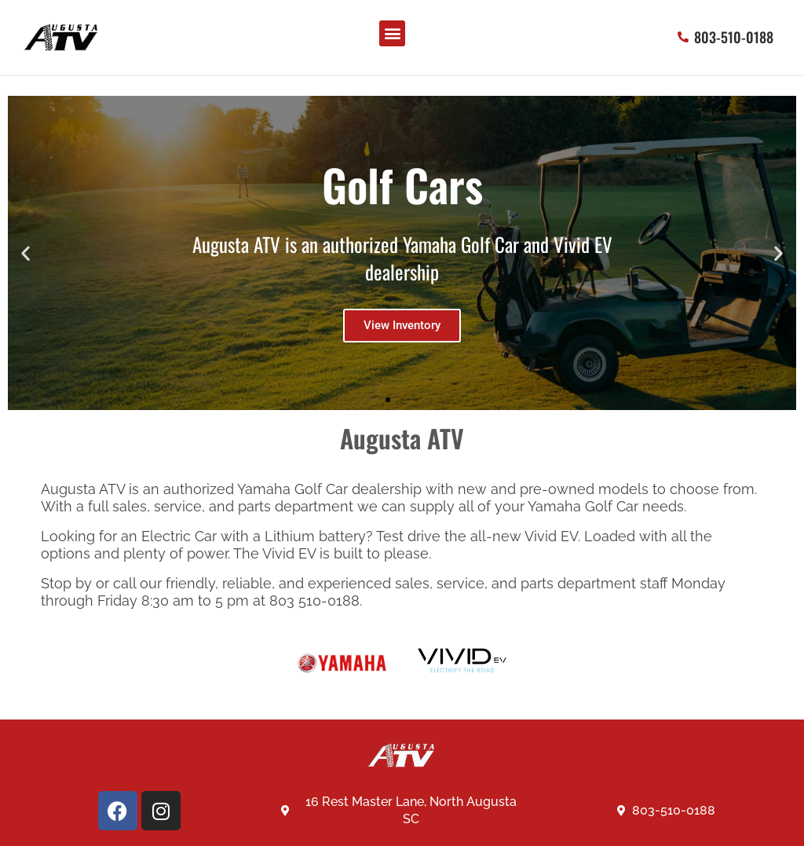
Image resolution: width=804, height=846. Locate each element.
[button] (392, 33)
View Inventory (402, 325)
